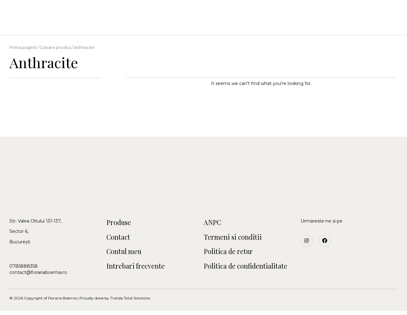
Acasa (101, 25)
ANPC (213, 223)
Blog (304, 25)
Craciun (214, 25)
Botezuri (183, 25)
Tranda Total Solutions (130, 302)
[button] (25, 15)
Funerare (245, 25)
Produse (120, 223)
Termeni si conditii (235, 238)
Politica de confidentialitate (249, 269)
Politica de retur (231, 254)
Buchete (129, 25)
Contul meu (126, 254)
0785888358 (23, 266)
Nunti (156, 25)
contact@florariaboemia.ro (38, 272)
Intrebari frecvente (138, 269)
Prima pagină (22, 47)
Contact (278, 25)
